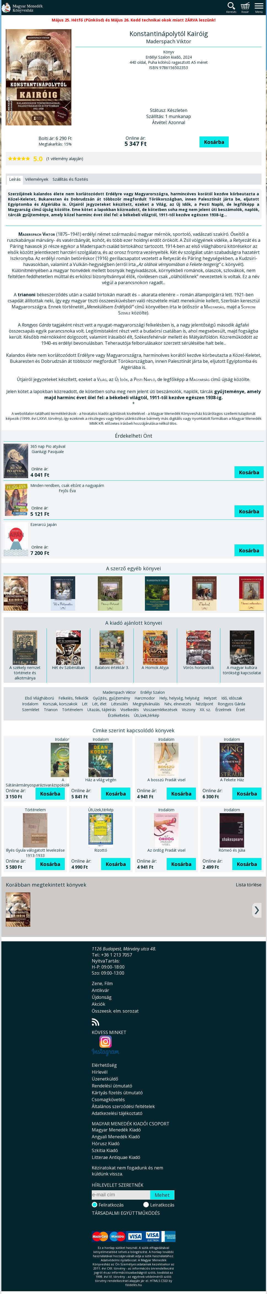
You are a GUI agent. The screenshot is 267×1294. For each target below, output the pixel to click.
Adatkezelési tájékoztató (117, 1107)
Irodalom (30, 697)
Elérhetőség (104, 1059)
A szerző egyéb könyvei (133, 562)
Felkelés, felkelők (73, 692)
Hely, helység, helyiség (179, 692)
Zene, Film (102, 977)
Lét (85, 697)
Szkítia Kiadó (105, 1144)
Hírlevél (99, 1066)
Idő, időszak (231, 692)
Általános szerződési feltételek (123, 1100)
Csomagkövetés (108, 1093)
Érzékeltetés (119, 709)
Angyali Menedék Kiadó (116, 1131)
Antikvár (100, 984)
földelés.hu (133, 1287)
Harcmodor (144, 692)
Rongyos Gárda (231, 697)
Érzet (240, 703)
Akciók (98, 998)
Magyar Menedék (121, 1222)
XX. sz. (205, 703)
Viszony (188, 703)
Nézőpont (204, 697)
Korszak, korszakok (60, 697)
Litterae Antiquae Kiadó (116, 1151)
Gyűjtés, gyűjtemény (111, 692)
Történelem (72, 703)
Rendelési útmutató (112, 1080)
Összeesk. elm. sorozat (115, 1005)
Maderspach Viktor (119, 686)
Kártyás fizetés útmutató (117, 1087)
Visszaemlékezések (160, 703)
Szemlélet (30, 703)
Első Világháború (39, 692)
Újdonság (102, 991)
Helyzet (210, 692)
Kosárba (214, 142)
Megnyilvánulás (146, 697)
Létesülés (119, 697)
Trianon (51, 703)
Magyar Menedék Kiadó (116, 1124)
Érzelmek (223, 703)
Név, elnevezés (177, 697)
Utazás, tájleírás (101, 703)
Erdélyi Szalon (152, 686)
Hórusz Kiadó (106, 1137)
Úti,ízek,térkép (146, 709)
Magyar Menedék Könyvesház (22, 11)
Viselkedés (129, 703)
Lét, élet (99, 697)
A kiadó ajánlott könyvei (133, 616)
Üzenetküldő (105, 1073)
